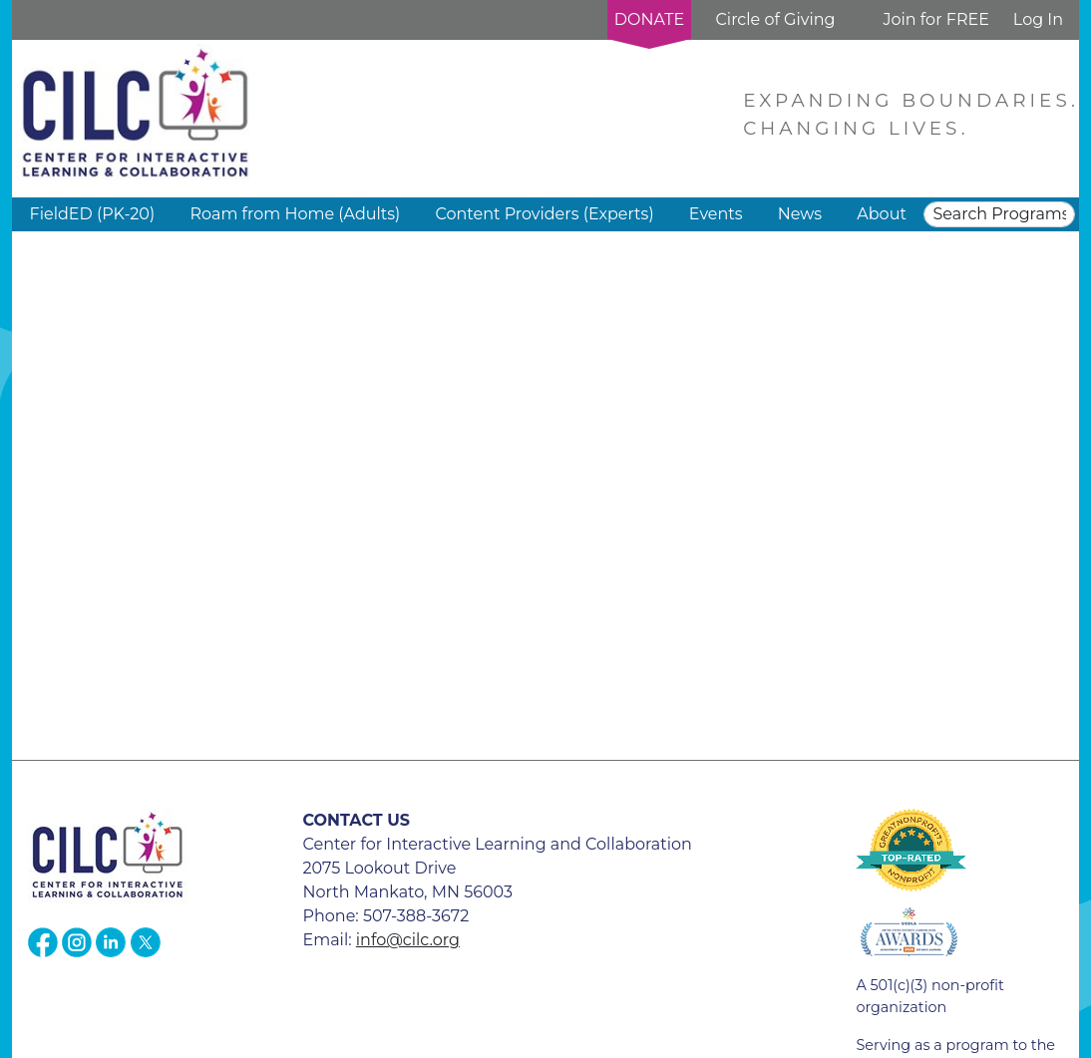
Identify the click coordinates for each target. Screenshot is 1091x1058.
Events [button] (716, 213)
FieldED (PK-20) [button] (93, 213)
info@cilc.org (408, 939)
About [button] (882, 213)
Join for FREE (935, 19)
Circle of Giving (775, 19)
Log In (1038, 19)
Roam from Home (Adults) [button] (294, 213)
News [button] (800, 213)
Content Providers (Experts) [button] (544, 213)
